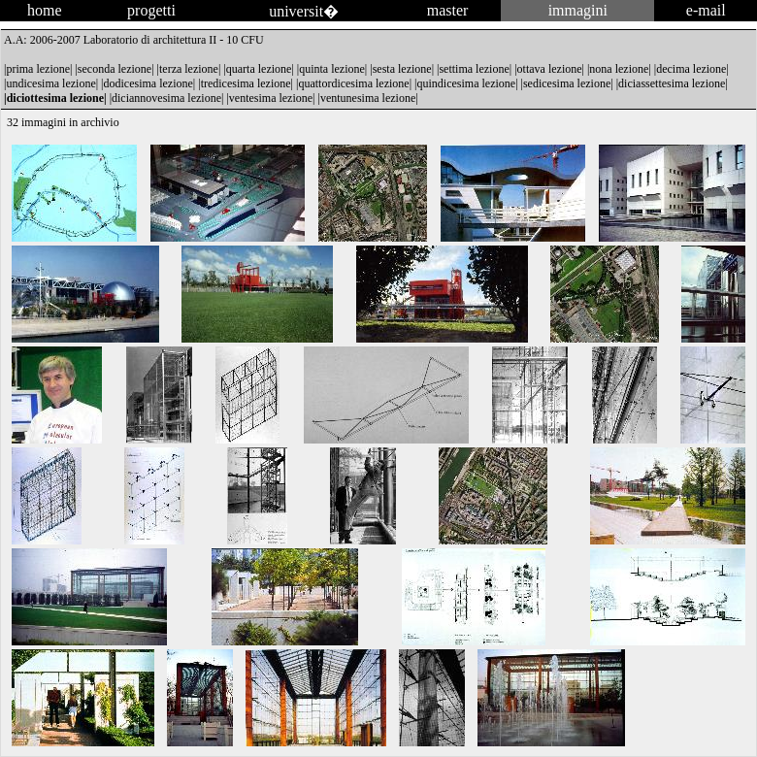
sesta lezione (402, 69)
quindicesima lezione (466, 83)
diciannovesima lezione (166, 98)
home (44, 10)
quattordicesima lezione (353, 83)
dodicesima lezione (148, 83)
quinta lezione (332, 69)
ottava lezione (549, 69)
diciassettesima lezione (671, 83)
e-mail (706, 10)
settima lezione (474, 69)
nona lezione (618, 69)
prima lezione (38, 69)
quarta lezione (259, 69)
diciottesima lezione (55, 98)
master (448, 10)
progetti (151, 10)
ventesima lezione (271, 98)
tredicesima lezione (246, 83)
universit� (304, 11)
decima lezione (691, 69)
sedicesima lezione (566, 83)
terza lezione (188, 69)
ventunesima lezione (367, 98)
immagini (578, 10)
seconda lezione (114, 69)
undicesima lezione (50, 83)
